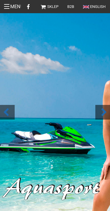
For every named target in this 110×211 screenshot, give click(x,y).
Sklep (49, 6)
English (94, 6)
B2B (70, 6)
